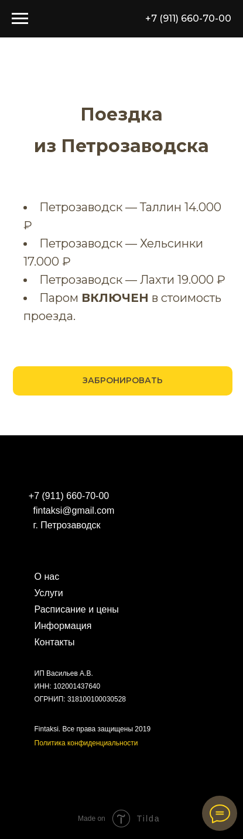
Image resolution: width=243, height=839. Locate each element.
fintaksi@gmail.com (74, 510)
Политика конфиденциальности (86, 743)
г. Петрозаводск (67, 525)
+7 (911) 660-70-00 (188, 18)
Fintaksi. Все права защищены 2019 (93, 729)
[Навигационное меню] (20, 19)
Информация (63, 626)
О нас (47, 577)
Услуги (49, 593)
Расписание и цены (77, 609)
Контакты (55, 642)
